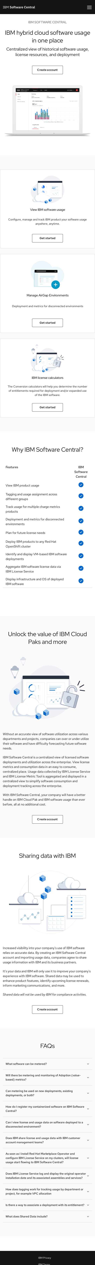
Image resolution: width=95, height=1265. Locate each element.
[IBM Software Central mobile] (89, 7)
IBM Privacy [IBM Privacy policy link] (44, 1257)
